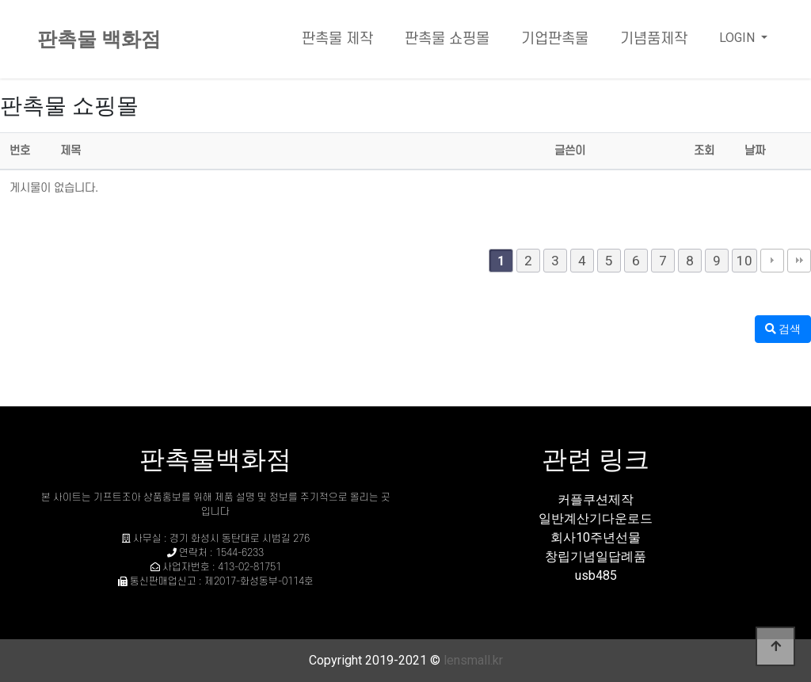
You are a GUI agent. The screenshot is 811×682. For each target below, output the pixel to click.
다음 (772, 260)
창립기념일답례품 (595, 556)
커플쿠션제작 (596, 499)
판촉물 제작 (337, 39)
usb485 (596, 575)
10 (744, 261)
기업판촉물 (554, 39)
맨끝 (799, 260)
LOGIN (738, 37)
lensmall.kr (473, 660)
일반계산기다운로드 (596, 518)
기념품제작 (653, 39)
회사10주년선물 (595, 537)
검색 (783, 328)
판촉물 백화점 (99, 39)
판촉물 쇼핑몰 (447, 39)
